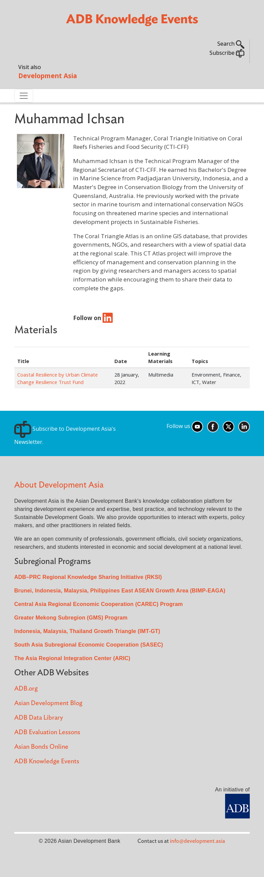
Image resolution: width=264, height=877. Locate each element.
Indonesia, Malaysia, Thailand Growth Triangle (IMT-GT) (87, 631)
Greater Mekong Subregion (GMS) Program (71, 618)
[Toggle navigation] (23, 96)
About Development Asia (59, 485)
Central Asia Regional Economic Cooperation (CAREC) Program (98, 604)
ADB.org (26, 688)
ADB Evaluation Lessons (47, 732)
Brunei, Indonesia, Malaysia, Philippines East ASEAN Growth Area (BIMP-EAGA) (119, 590)
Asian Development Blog (48, 703)
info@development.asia (197, 841)
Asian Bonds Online (41, 747)
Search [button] (230, 43)
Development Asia (47, 75)
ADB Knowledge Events (46, 761)
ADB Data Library (38, 718)
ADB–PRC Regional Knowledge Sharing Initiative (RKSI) (88, 577)
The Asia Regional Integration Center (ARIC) (72, 658)
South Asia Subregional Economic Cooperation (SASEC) (88, 645)
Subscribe (227, 53)
